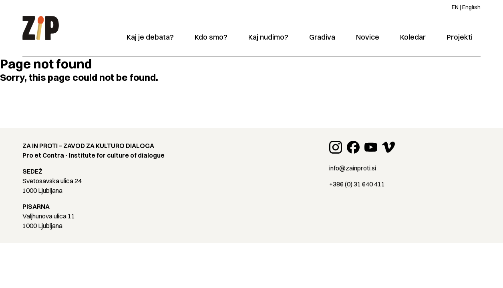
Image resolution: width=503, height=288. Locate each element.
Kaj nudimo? (268, 37)
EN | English (466, 7)
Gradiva (322, 37)
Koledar (413, 37)
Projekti (460, 37)
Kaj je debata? (150, 37)
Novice (367, 37)
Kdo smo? (211, 37)
